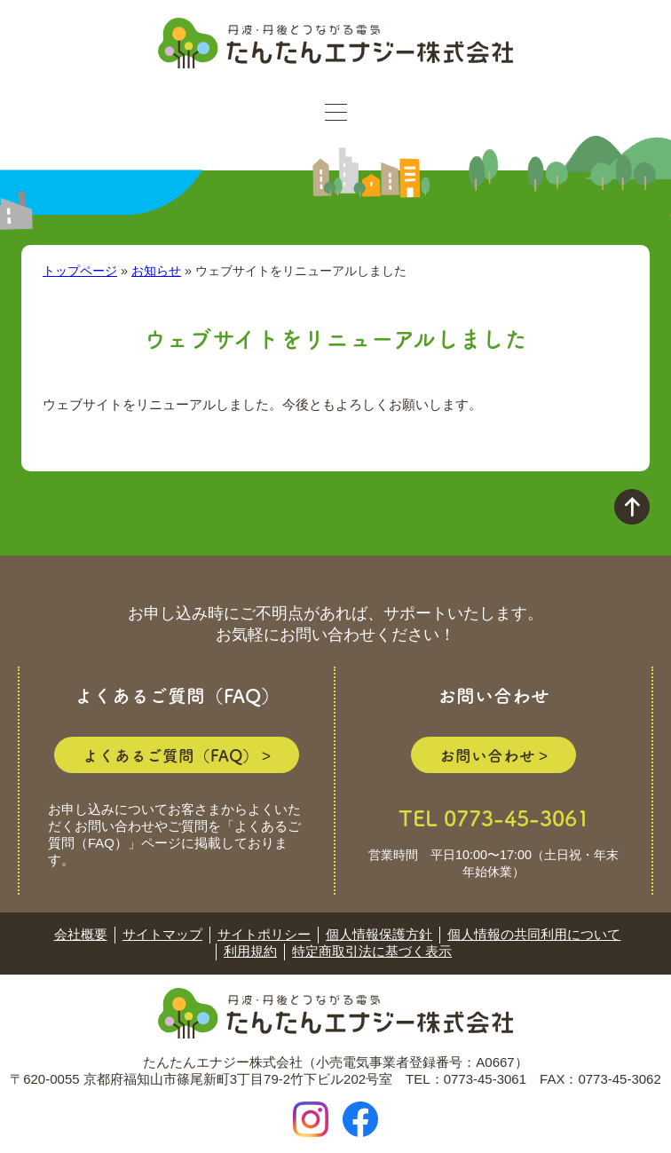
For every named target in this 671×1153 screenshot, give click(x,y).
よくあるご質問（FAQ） (170, 755)
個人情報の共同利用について (533, 934)
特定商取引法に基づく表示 (372, 951)
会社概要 (80, 934)
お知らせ (156, 271)
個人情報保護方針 (379, 934)
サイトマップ (162, 934)
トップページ (80, 271)
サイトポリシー (264, 934)
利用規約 (250, 951)
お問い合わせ (487, 755)
